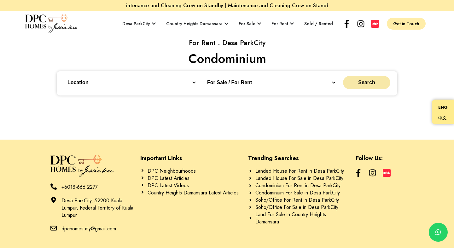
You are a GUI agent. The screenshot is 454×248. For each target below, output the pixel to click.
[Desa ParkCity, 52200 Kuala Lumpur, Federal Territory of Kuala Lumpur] (53, 200)
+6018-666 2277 (79, 187)
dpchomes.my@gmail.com (88, 228)
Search (366, 82)
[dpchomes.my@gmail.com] (53, 228)
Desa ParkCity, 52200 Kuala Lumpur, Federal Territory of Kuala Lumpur (97, 208)
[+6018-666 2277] (53, 186)
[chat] (438, 232)
